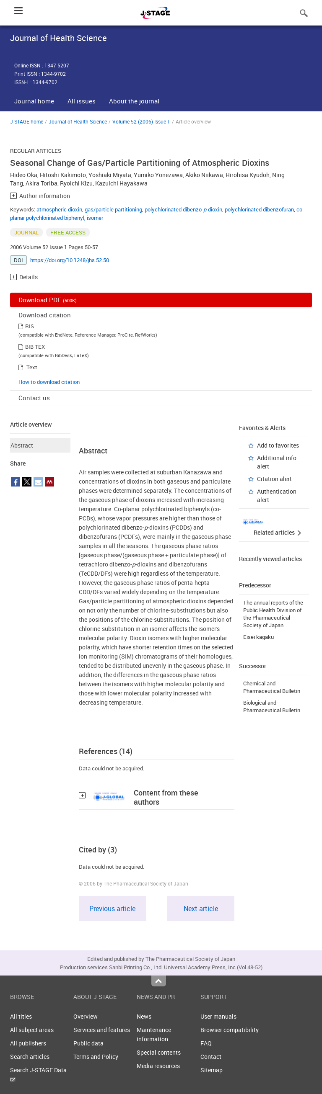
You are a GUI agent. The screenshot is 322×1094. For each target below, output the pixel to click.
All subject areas (32, 1030)
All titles (21, 1016)
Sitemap (211, 1070)
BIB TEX (35, 346)
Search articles (29, 1057)
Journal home (34, 101)
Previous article (112, 908)
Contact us (34, 398)
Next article (201, 908)
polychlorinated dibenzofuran (259, 209)
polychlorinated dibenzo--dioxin (183, 209)
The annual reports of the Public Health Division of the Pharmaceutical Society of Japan (273, 614)
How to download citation (49, 382)
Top (158, 981)
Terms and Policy (95, 1057)
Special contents (159, 1052)
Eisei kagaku (258, 637)
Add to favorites (278, 445)
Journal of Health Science (78, 121)
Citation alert (274, 479)
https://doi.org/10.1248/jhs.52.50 (69, 260)
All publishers (28, 1043)
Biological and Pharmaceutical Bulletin (271, 706)
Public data (88, 1043)
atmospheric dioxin (59, 209)
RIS (29, 326)
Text (31, 367)
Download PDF (47, 300)
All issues (82, 101)
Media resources (158, 1066)
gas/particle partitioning (113, 209)
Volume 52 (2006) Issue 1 (141, 121)
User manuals (218, 1016)
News (144, 1016)
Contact (210, 1057)
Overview (85, 1016)
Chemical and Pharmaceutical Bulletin (271, 687)
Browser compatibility (229, 1030)
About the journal (134, 101)
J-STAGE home (26, 121)
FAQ (206, 1043)
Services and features (101, 1030)
